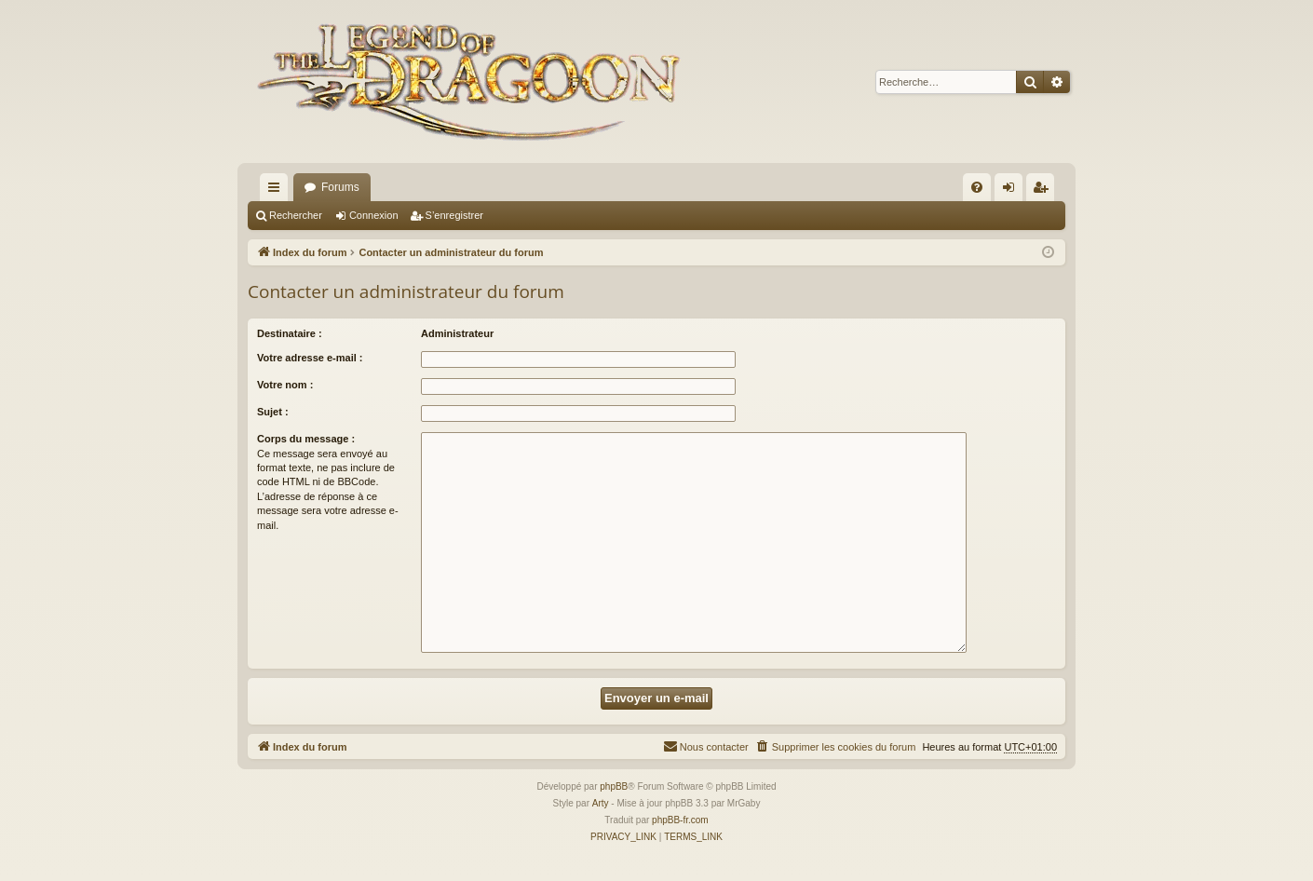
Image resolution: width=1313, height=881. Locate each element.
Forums (340, 187)
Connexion (374, 215)
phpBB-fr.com (680, 820)
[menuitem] (977, 187)
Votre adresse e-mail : (310, 357)
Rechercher (295, 215)
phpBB (614, 786)
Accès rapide (277, 191)
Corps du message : (306, 438)
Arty (600, 803)
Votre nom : (285, 384)
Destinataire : (289, 333)
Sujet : (273, 411)
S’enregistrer (454, 215)
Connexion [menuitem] (1012, 191)
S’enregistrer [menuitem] (1044, 191)
